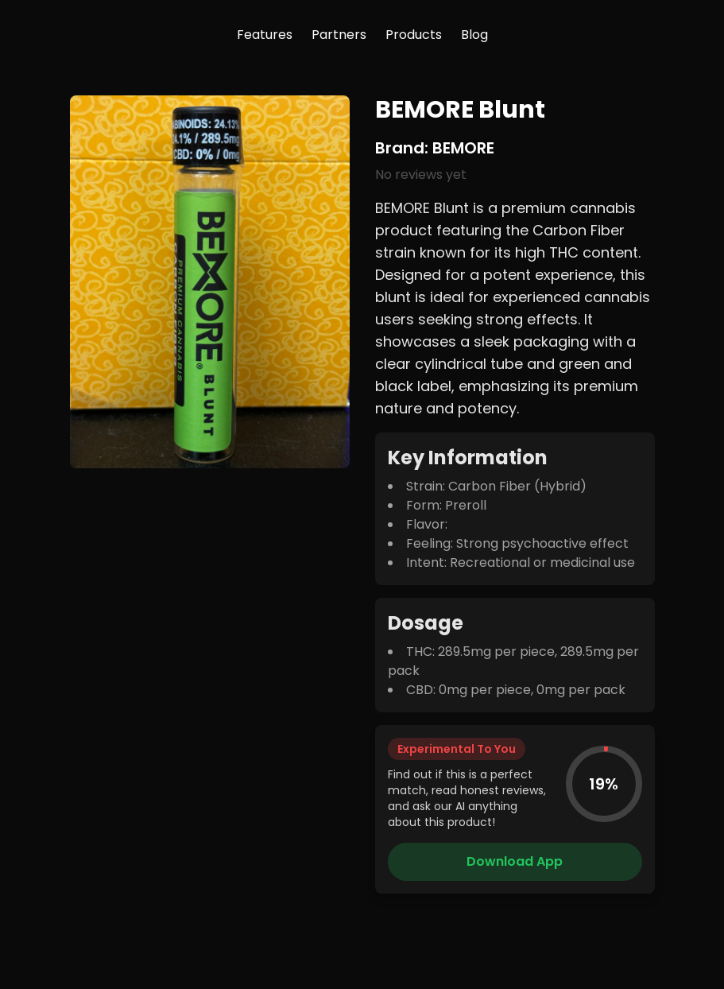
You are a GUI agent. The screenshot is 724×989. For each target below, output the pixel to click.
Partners (339, 34)
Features (264, 34)
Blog (474, 34)
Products (413, 34)
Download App (515, 861)
